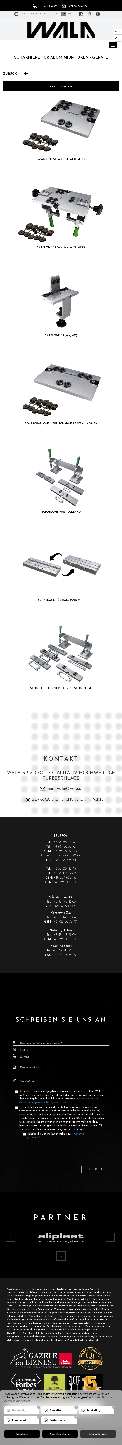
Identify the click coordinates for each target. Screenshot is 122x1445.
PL (52, 14)
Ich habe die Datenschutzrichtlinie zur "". (55, 1136)
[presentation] (61, 1148)
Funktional (19, 1420)
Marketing (93, 1410)
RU (69, 14)
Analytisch (56, 1410)
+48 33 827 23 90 (44, 6)
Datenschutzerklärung (17, 1401)
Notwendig (19, 1410)
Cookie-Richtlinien (103, 1397)
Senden (95, 1169)
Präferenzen (58, 1420)
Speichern (22, 1434)
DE (63, 14)
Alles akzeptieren (60, 1434)
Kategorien (61, 86)
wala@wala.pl (74, 6)
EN (58, 14)
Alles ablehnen (98, 1434)
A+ (117, 38)
